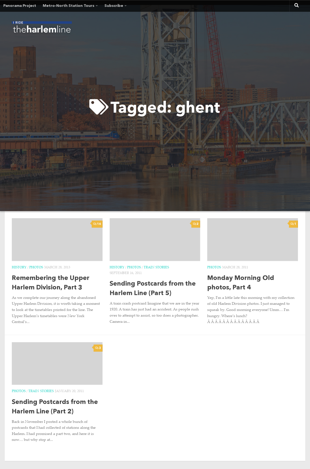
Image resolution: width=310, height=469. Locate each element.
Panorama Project (19, 6)
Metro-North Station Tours (68, 6)
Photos (36, 267)
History (19, 267)
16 (97, 224)
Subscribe (113, 6)
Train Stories (156, 267)
